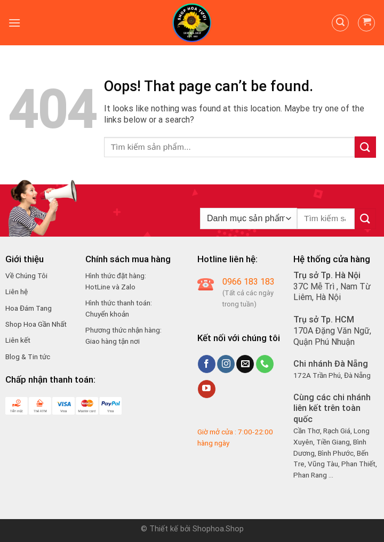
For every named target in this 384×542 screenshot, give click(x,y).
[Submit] (365, 146)
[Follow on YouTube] (206, 389)
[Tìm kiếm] (340, 22)
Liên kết (17, 340)
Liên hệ (16, 291)
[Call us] (265, 364)
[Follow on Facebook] (206, 364)
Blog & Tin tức (27, 356)
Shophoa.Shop (218, 528)
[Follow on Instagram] (226, 364)
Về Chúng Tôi (26, 275)
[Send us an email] (245, 364)
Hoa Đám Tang (28, 308)
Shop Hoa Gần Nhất (36, 324)
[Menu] (14, 23)
